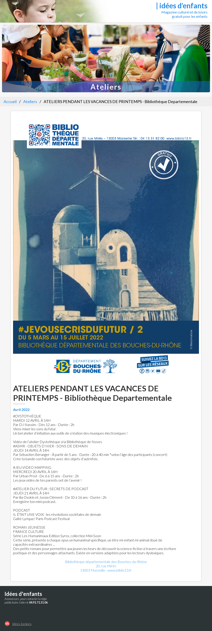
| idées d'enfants (181, 5)
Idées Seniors (22, 624)
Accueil (10, 101)
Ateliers (30, 101)
